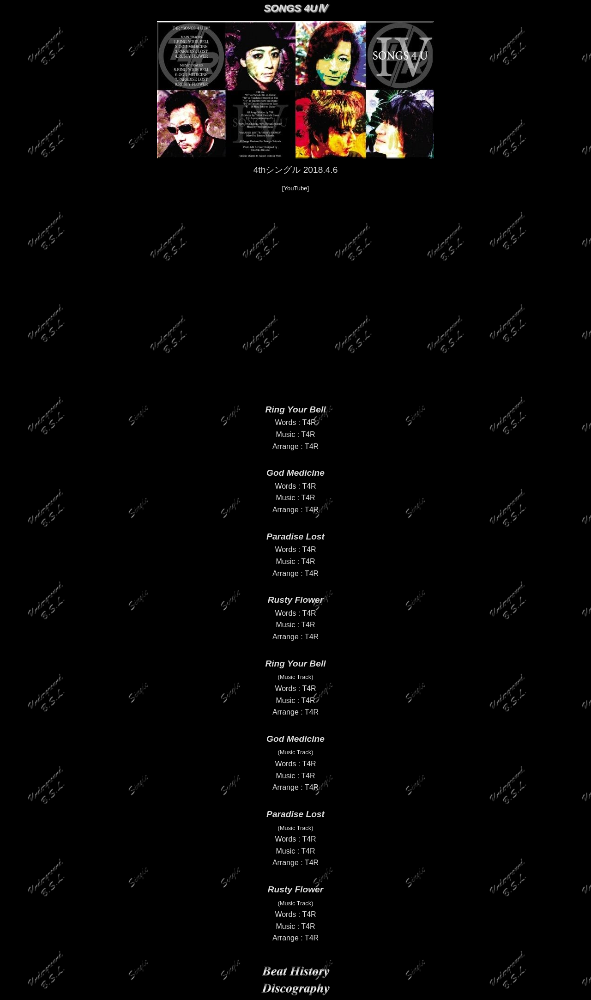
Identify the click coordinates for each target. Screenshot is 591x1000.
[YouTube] (295, 188)
